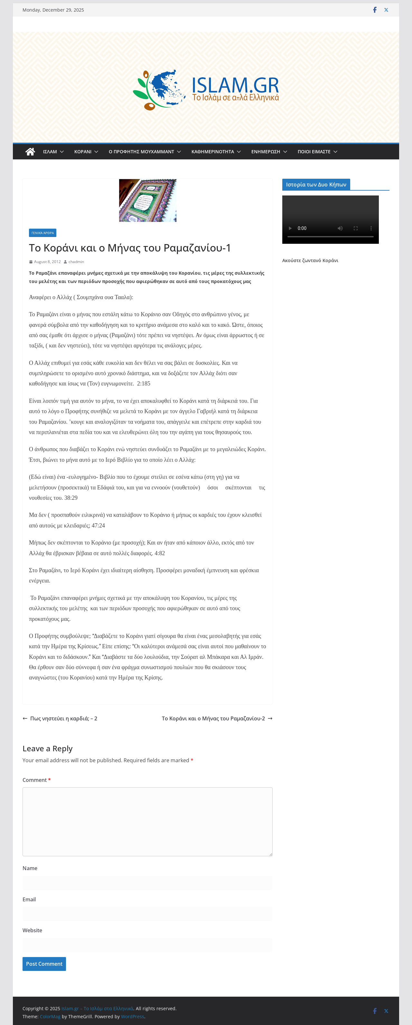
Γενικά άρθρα (43, 233)
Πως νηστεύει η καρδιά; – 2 (60, 718)
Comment (37, 779)
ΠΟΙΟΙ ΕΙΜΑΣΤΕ (314, 151)
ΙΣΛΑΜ (50, 151)
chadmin (76, 261)
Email (29, 899)
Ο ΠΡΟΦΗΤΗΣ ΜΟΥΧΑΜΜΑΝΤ (141, 151)
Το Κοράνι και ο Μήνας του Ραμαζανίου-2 (217, 718)
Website (32, 930)
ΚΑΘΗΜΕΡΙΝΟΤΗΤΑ (213, 151)
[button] (60, 151)
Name (30, 868)
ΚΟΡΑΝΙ (82, 151)
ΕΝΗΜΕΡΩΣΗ (265, 151)
